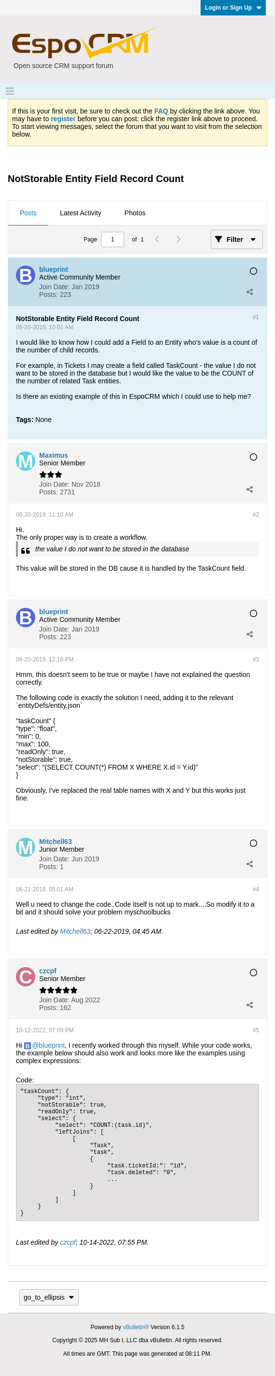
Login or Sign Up (233, 7)
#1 (256, 317)
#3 (256, 659)
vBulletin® (136, 1327)
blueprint (52, 1045)
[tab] (28, 213)
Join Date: (54, 287)
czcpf (68, 1242)
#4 (256, 889)
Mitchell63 (75, 931)
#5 (256, 1030)
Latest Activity (80, 213)
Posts (28, 213)
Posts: (48, 294)
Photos (135, 213)
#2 (256, 514)
